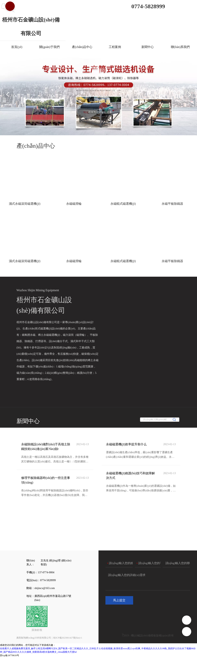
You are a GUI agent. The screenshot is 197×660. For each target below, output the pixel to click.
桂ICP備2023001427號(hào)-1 (67, 640)
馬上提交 (119, 603)
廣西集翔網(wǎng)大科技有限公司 (33, 640)
